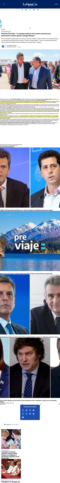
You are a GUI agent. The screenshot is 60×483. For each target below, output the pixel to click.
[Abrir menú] (4, 4)
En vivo (56, 4)
